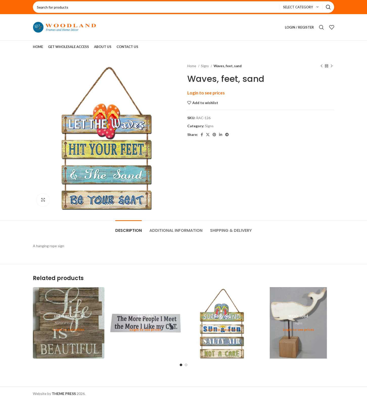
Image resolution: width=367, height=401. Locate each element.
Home (192, 66)
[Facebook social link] (201, 134)
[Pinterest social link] (214, 134)
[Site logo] (64, 27)
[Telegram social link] (227, 134)
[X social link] (207, 134)
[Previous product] (321, 66)
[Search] (183, 7)
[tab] (128, 228)
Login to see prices (206, 92)
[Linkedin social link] (221, 134)
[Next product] (331, 66)
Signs (205, 66)
